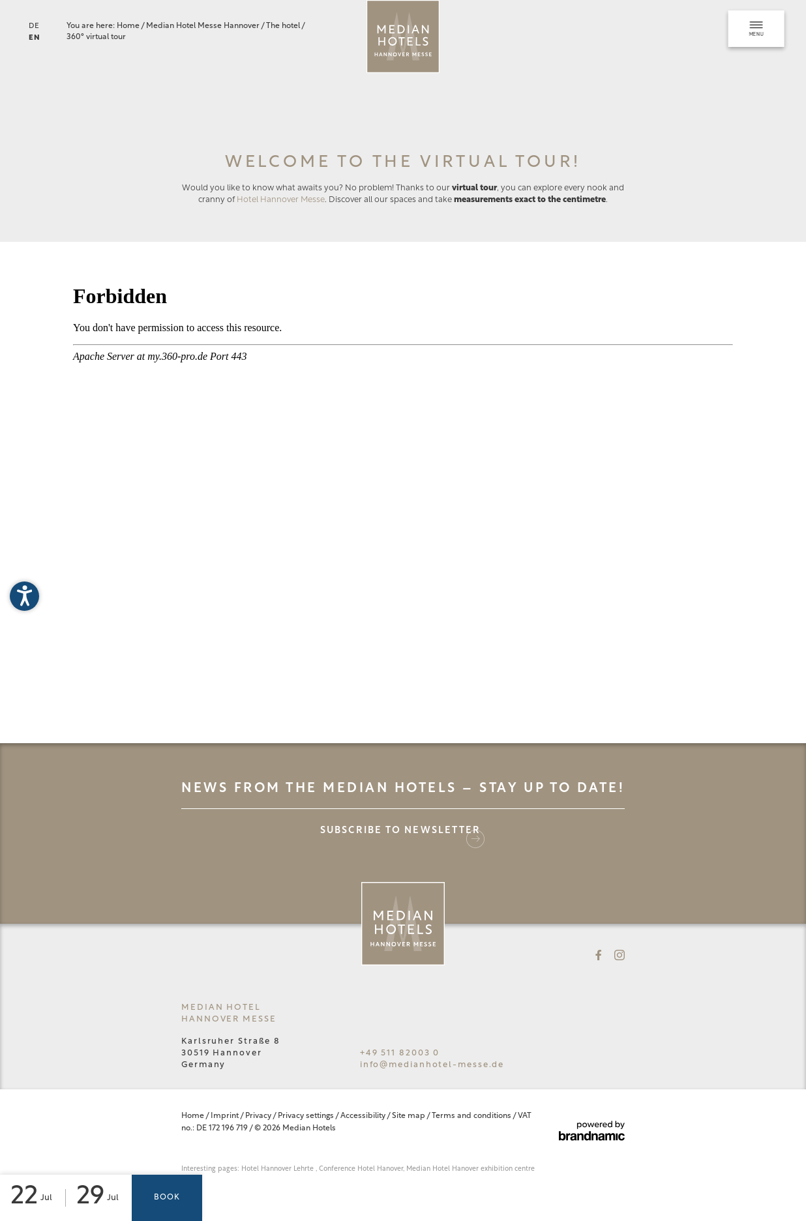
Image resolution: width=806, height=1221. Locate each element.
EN (34, 38)
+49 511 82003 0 (400, 1053)
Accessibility (363, 1116)
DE (34, 26)
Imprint (225, 1116)
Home (129, 26)
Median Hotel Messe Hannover (203, 26)
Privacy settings (306, 1116)
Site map (409, 1116)
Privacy (259, 1116)
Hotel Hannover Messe (281, 200)
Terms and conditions (472, 1116)
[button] (24, 596)
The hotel (283, 26)
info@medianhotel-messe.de (432, 1065)
